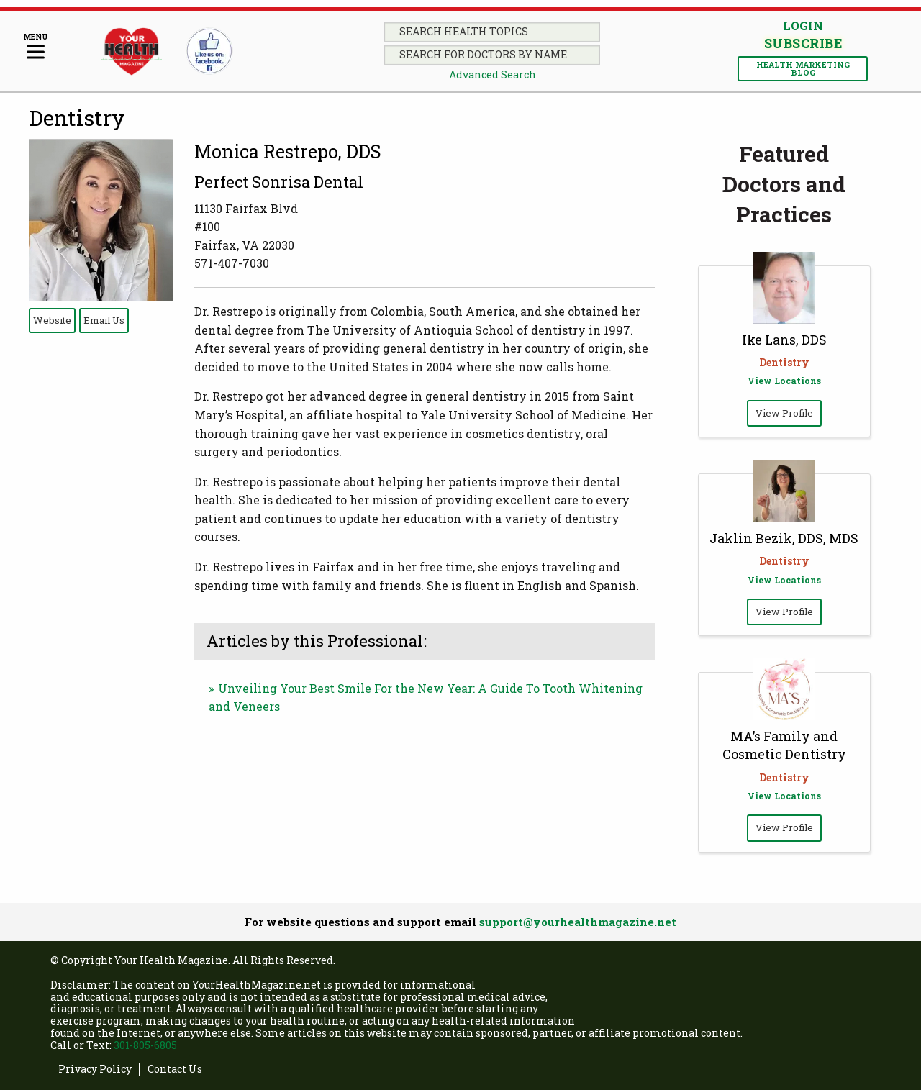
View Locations (784, 380)
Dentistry (77, 118)
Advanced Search (492, 74)
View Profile (784, 413)
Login (803, 25)
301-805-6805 (145, 1045)
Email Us (103, 320)
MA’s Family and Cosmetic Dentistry (784, 745)
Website (52, 320)
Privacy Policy (95, 1069)
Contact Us (175, 1069)
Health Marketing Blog (803, 68)
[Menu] (35, 47)
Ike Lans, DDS (784, 339)
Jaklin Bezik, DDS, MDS (783, 538)
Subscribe (803, 43)
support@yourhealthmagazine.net (577, 921)
